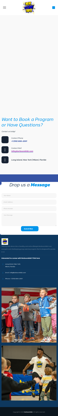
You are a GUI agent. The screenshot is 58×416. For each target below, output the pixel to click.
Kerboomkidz (28, 412)
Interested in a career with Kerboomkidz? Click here (21, 258)
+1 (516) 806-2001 (16, 278)
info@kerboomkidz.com (22, 151)
